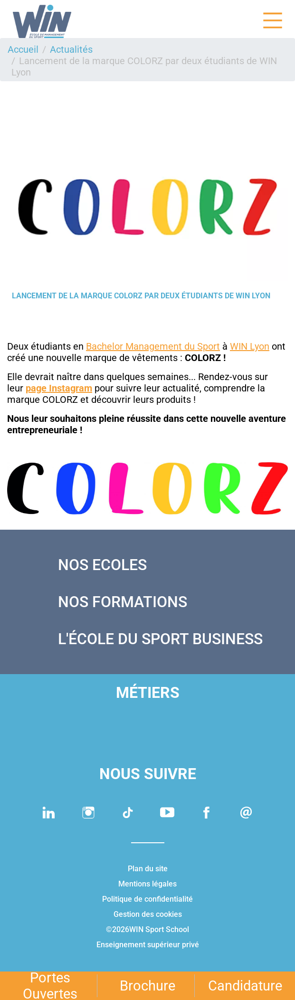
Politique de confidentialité (147, 899)
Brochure (147, 986)
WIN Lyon (249, 346)
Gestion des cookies (148, 914)
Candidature (245, 986)
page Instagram (59, 388)
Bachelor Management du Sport (153, 346)
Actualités (71, 49)
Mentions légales (147, 883)
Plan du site (148, 868)
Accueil (23, 49)
